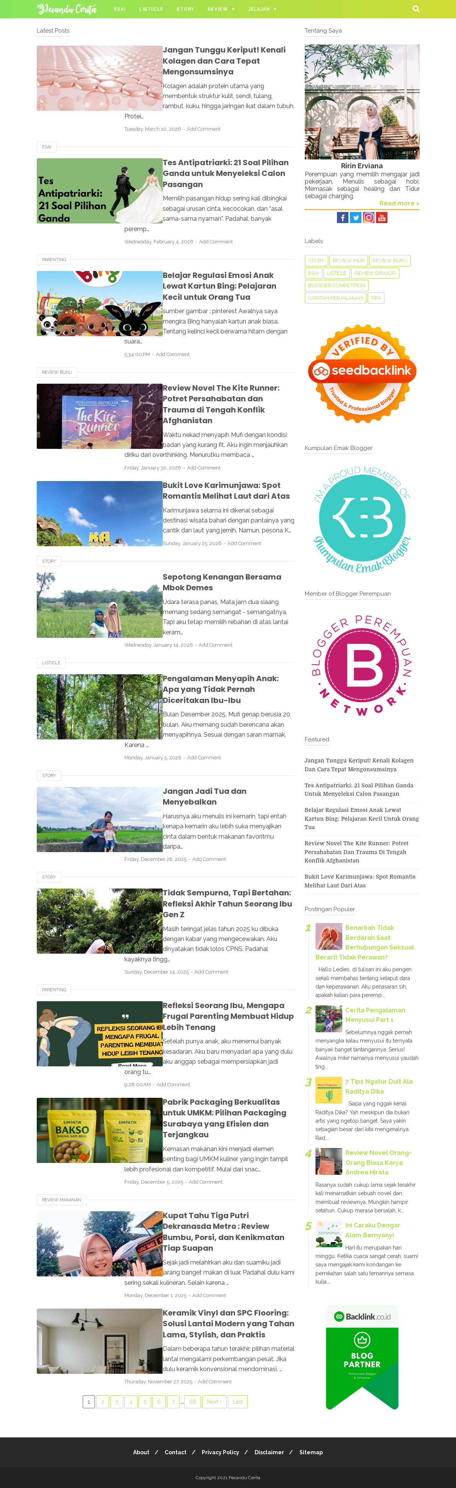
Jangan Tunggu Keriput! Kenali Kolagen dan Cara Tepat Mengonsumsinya (203, 60)
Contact (174, 1452)
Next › (214, 1276)
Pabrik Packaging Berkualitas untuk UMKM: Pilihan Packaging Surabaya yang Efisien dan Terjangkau (213, 1008)
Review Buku (57, 341)
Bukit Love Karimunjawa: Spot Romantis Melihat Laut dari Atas (205, 449)
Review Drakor (375, 273)
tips (376, 298)
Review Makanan (61, 1084)
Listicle (151, 9)
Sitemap (313, 1452)
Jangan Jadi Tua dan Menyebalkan (211, 729)
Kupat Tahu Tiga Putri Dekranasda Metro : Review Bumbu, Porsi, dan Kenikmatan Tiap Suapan (210, 1111)
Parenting (54, 239)
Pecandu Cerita (244, 1477)
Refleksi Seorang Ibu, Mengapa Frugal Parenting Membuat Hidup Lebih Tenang (216, 922)
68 (192, 1276)
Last (238, 1276)
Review (218, 9)
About (139, 1452)
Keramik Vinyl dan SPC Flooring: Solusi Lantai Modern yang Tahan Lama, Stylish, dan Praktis (217, 1197)
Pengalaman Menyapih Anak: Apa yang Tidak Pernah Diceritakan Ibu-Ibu (212, 638)
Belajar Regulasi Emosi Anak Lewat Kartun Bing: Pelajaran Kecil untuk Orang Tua (210, 266)
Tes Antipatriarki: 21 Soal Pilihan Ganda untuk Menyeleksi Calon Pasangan (205, 163)
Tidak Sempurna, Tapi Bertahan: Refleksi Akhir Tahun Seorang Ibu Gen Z (218, 825)
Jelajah (259, 9)
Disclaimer (270, 1452)
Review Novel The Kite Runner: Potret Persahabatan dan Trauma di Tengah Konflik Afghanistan (216, 368)
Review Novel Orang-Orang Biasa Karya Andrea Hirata (378, 1162)
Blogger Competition (336, 285)
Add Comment (221, 119)
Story (185, 9)
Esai (120, 9)
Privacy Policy (220, 1452)
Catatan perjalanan (335, 298)
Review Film (348, 260)
